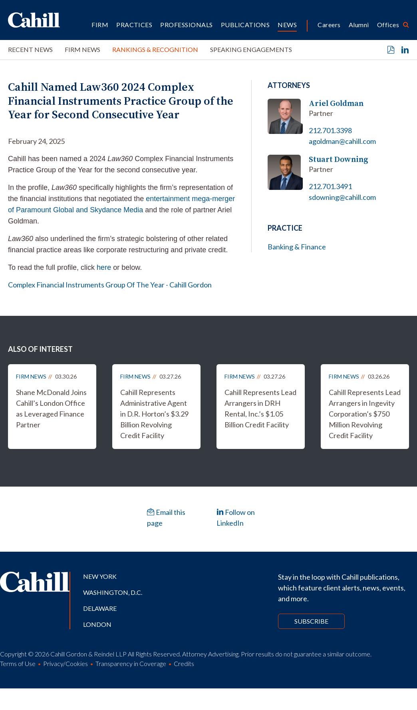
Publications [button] (245, 24)
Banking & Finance (297, 246)
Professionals (186, 24)
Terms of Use (18, 663)
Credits (184, 663)
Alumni (359, 24)
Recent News (30, 49)
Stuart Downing (338, 159)
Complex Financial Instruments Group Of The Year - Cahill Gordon (110, 284)
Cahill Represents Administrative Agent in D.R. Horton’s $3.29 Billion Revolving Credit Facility (154, 414)
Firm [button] (99, 24)
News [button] (287, 24)
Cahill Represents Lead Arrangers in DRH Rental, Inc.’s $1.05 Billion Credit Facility (260, 408)
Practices (134, 24)
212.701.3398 (330, 130)
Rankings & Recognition (155, 49)
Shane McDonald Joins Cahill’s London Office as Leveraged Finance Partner (51, 408)
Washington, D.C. (112, 592)
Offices (388, 24)
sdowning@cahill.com (342, 197)
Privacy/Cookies (65, 663)
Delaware (100, 608)
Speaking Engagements (251, 49)
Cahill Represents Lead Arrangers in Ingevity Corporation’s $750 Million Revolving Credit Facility (365, 414)
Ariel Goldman (336, 103)
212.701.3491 (330, 186)
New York (100, 576)
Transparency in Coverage (130, 663)
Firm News (82, 49)
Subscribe (311, 621)
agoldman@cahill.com (342, 141)
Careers (329, 24)
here (104, 267)
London (97, 624)
